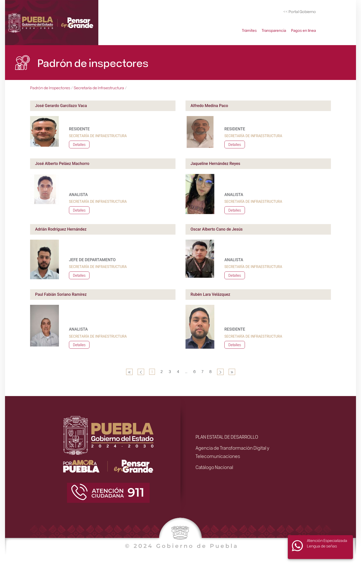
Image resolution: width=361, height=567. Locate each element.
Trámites (249, 30)
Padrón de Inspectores (50, 87)
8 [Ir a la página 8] (210, 371)
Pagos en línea (303, 30)
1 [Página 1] (152, 371)
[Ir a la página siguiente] (220, 372)
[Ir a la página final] (232, 372)
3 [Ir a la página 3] (170, 371)
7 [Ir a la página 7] (202, 371)
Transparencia (274, 30)
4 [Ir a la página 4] (178, 371)
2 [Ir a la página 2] (161, 371)
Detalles (79, 144)
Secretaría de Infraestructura (99, 87)
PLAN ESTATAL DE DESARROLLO (227, 437)
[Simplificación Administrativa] (52, 23)
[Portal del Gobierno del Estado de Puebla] (299, 11)
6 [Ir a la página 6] (194, 371)
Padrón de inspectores (92, 62)
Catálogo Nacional (214, 467)
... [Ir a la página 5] (186, 371)
